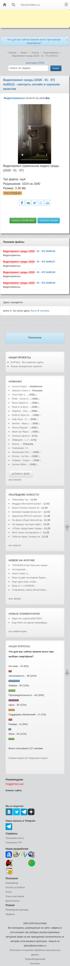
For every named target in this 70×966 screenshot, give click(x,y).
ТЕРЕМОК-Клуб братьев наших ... (31, 565)
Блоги (9, 892)
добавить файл (21, 473)
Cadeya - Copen (21, 460)
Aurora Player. (19, 386)
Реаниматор (12, 883)
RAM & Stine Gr (20, 415)
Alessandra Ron (20, 452)
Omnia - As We (20, 456)
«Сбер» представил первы (27, 528)
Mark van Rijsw (20, 431)
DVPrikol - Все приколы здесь (26, 362)
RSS (41, 62)
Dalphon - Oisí (19, 411)
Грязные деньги (21, 435)
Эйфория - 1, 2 (20, 439)
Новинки (15, 381)
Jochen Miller (19, 464)
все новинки (15, 479)
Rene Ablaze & (20, 402)
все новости (15, 545)
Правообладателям (35, 959)
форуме (29, 560)
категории (31, 62)
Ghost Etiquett (19, 427)
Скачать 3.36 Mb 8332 (23, 220)
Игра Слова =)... (21, 573)
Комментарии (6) (18, 758)
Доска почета (12, 901)
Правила (10, 914)
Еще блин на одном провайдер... (30, 622)
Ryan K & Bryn (20, 406)
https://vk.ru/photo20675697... (28, 618)
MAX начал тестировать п (26, 532)
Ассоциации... (20, 569)
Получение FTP (14, 842)
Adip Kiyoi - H (19, 419)
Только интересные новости (26, 366)
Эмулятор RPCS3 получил (27, 516)
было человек (40, 310)
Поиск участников (15, 896)
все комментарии (18, 631)
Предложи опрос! (38, 758)
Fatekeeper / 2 (20, 448)
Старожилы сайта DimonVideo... (30, 589)
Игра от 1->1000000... (24, 585)
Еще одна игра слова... (25, 581)
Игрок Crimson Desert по (25, 507)
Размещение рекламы (17, 909)
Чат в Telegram (12, 193)
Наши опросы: (20, 646)
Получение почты (15, 838)
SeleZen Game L (21, 390)
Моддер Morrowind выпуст (26, 503)
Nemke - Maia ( (20, 423)
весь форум (15, 598)
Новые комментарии (24, 613)
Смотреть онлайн (49, 220)
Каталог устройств (15, 887)
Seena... (16, 444)
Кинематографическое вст (27, 511)
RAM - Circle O (20, 398)
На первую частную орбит (26, 524)
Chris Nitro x (19, 394)
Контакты (35, 963)
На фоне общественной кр (27, 520)
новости (32, 494)
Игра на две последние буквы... (29, 577)
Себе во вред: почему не (26, 536)
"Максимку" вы (20, 499)
